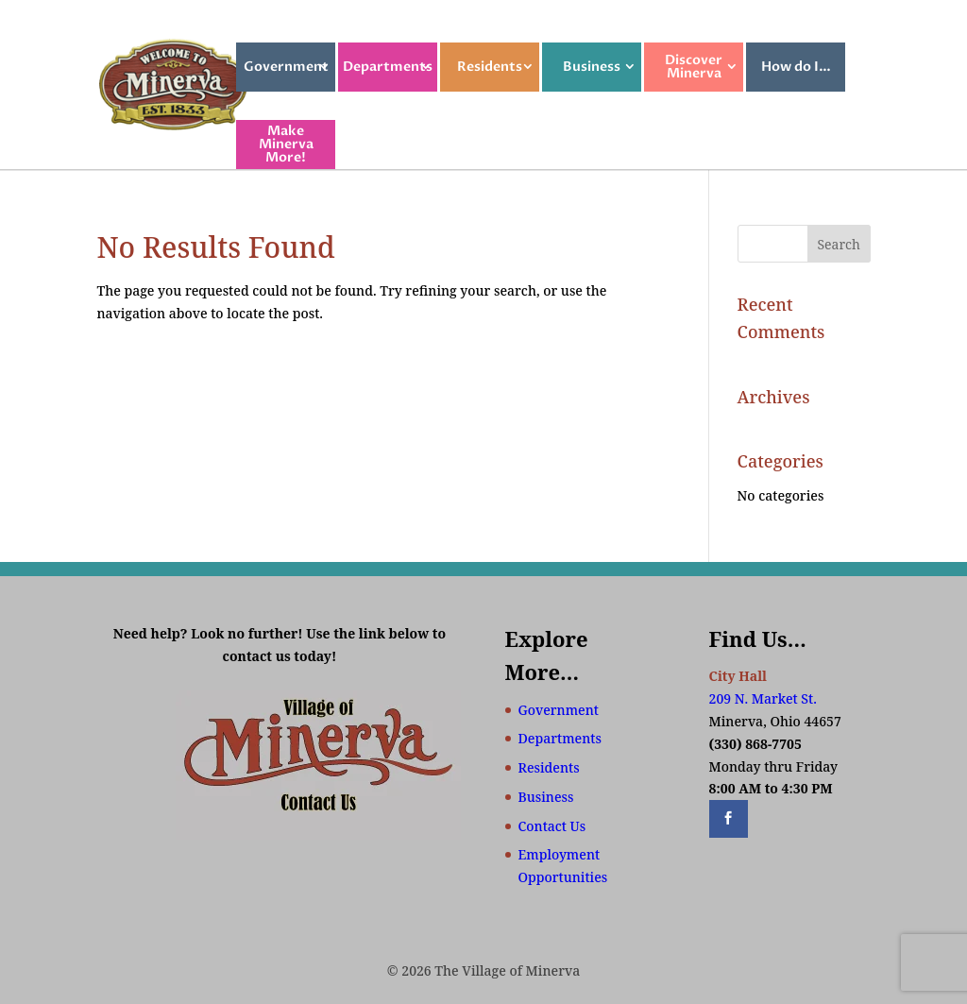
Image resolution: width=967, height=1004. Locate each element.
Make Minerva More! (286, 144)
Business (591, 67)
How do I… (796, 67)
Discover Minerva (693, 66)
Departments (388, 67)
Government (286, 67)
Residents (489, 67)
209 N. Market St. (763, 698)
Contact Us (552, 826)
